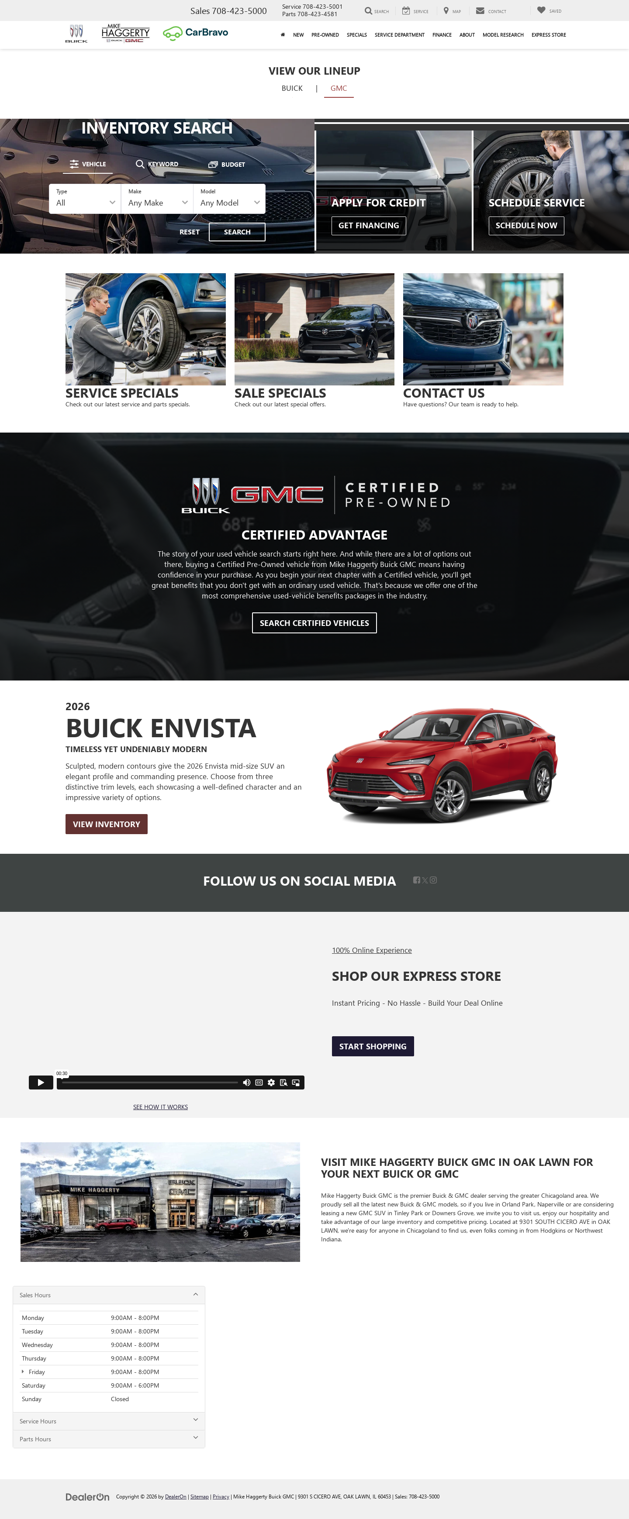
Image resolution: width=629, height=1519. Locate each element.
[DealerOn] (88, 1496)
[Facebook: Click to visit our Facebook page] (416, 880)
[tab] (88, 164)
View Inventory (106, 824)
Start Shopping (373, 1046)
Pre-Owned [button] (325, 34)
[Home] (283, 35)
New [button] (298, 34)
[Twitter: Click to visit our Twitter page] (425, 880)
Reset (190, 231)
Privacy (221, 1496)
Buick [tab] (292, 88)
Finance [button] (442, 34)
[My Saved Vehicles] (549, 10)
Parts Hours (109, 1439)
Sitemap (199, 1496)
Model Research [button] (503, 34)
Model (207, 191)
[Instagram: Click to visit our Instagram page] (433, 880)
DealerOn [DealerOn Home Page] (176, 1496)
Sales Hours (109, 1295)
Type (61, 191)
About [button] (467, 34)
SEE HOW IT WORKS (160, 1107)
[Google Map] (417, 1367)
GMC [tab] (339, 88)
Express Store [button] (549, 34)
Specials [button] (357, 34)
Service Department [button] (400, 34)
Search (237, 231)
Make (134, 191)
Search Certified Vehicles (314, 623)
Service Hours (109, 1421)
